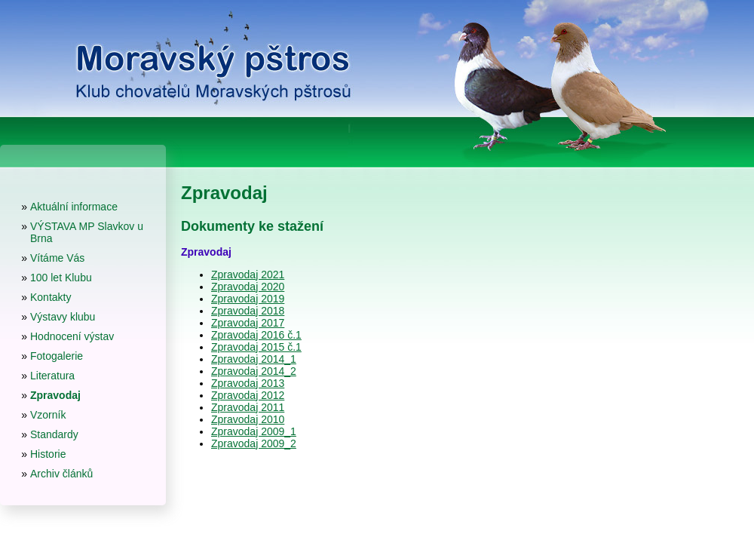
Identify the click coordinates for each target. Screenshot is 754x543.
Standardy (54, 434)
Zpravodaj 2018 (247, 311)
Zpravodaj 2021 (247, 274)
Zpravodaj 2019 (247, 299)
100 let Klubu (61, 278)
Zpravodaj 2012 (247, 395)
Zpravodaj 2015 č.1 (256, 347)
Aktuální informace (74, 207)
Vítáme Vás (57, 258)
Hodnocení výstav (72, 336)
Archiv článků (61, 474)
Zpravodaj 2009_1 (253, 431)
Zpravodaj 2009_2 (253, 443)
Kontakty (50, 297)
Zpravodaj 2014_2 (253, 371)
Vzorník (48, 415)
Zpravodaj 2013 (247, 383)
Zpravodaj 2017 (247, 323)
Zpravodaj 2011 (247, 407)
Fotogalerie (56, 356)
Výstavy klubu (62, 317)
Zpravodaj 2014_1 (253, 359)
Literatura (52, 376)
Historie (48, 454)
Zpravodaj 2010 (247, 419)
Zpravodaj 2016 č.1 (256, 335)
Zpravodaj (55, 395)
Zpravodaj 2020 (247, 287)
